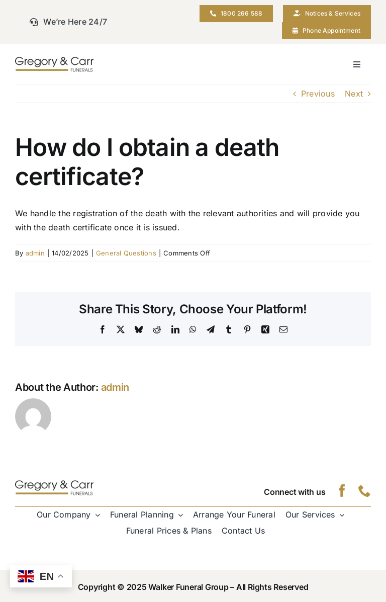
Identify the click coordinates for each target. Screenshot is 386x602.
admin (35, 253)
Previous (318, 94)
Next (354, 94)
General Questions (126, 253)
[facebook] (342, 490)
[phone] (364, 490)
